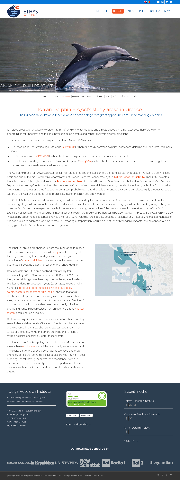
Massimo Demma (77, 476)
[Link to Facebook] (154, 2)
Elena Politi (57, 476)
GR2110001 (42, 156)
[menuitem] (96, 11)
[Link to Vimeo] (171, 2)
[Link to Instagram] (162, 2)
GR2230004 (85, 161)
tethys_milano (19, 425)
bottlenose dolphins (69, 181)
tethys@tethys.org (21, 414)
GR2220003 (68, 146)
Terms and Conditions (78, 424)
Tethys (56, 252)
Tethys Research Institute (129, 177)
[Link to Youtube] (158, 2)
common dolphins (32, 260)
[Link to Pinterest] (167, 2)
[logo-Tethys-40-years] (22, 11)
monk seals (28, 346)
